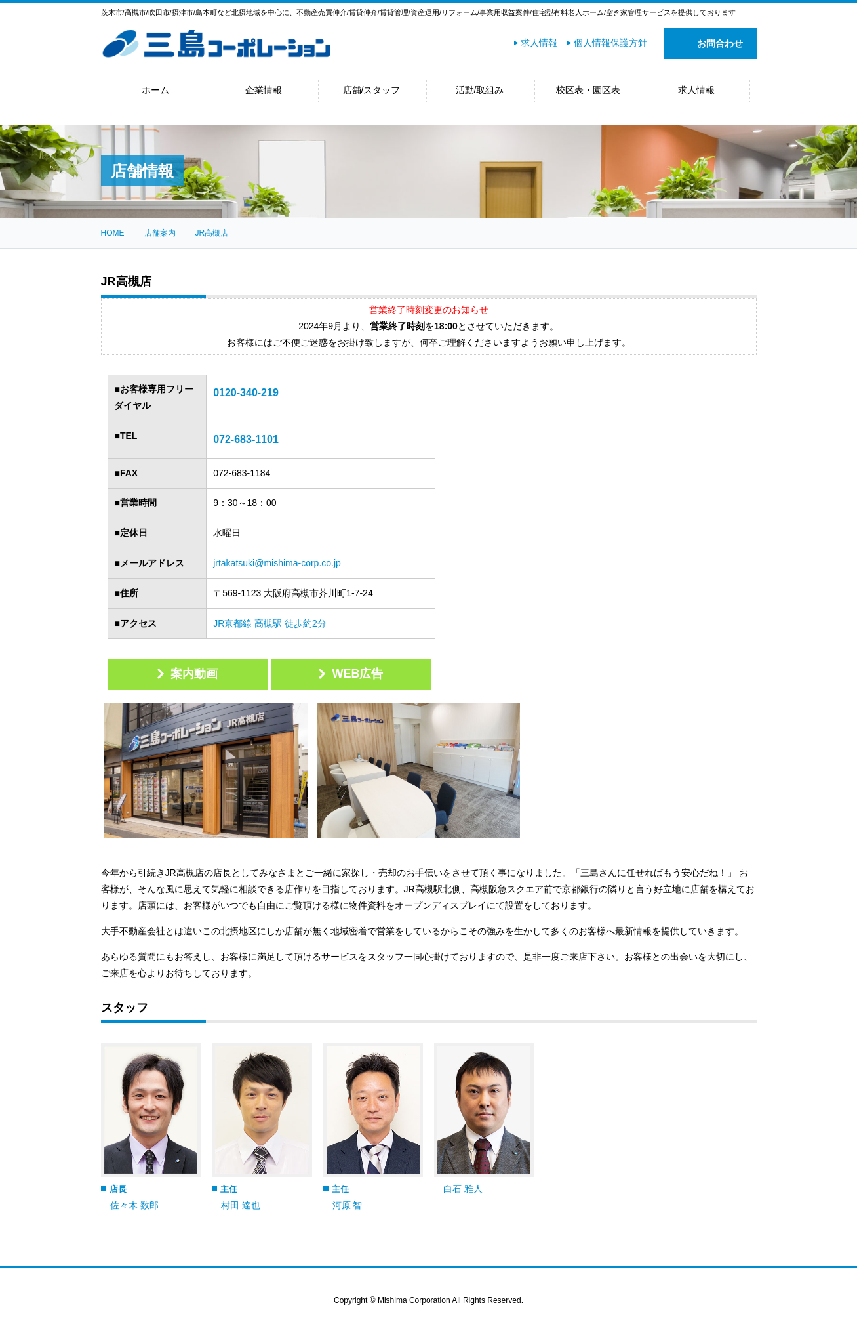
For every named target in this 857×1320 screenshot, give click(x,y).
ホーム (155, 90)
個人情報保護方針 (610, 42)
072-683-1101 (246, 439)
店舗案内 (160, 232)
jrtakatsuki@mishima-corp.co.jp (277, 563)
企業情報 (263, 90)
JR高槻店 (212, 232)
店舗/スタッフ (372, 90)
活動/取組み (480, 90)
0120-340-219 (246, 392)
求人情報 (539, 42)
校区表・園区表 (588, 90)
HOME (113, 232)
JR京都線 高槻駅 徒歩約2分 (270, 623)
